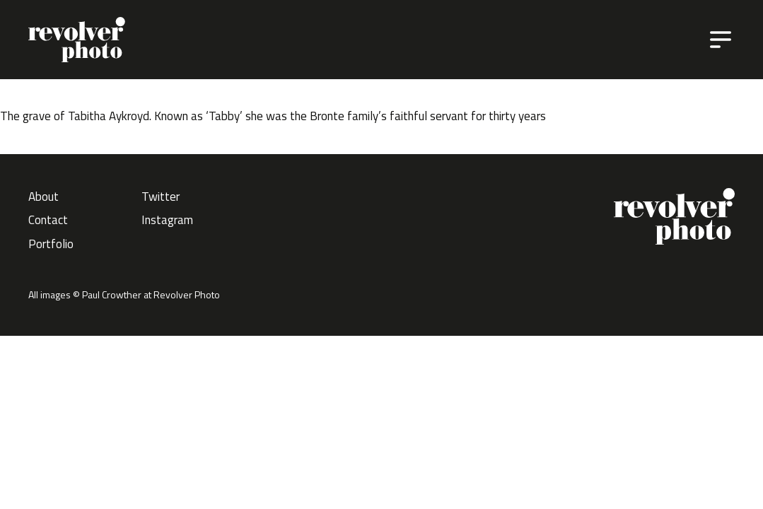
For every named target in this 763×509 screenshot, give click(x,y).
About (43, 196)
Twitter (160, 196)
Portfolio (51, 244)
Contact (48, 220)
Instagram (167, 220)
